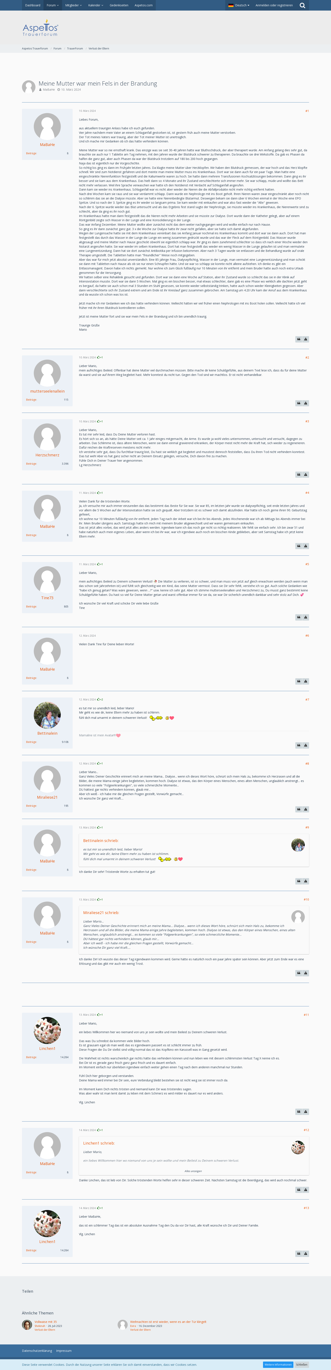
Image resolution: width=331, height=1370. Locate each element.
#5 (307, 564)
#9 (307, 827)
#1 (307, 111)
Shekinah (40, 1326)
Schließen (301, 1364)
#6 (307, 635)
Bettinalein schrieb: (101, 840)
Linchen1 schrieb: (99, 1143)
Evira (133, 1326)
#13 (306, 1208)
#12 (306, 1130)
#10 (306, 899)
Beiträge (31, 153)
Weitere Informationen (278, 1364)
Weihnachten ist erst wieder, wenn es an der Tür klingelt (168, 1322)
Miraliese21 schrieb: (101, 912)
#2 (307, 357)
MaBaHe (49, 89)
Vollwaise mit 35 (46, 1322)
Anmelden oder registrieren (274, 5)
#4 (307, 493)
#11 (306, 1015)
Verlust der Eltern (45, 1330)
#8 (307, 763)
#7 (307, 699)
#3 (307, 421)
